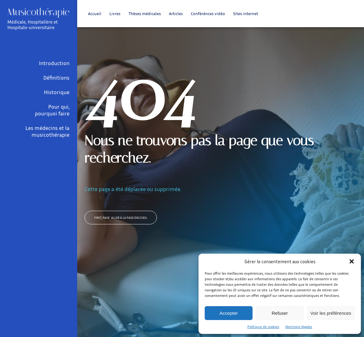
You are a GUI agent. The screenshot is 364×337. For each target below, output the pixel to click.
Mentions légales (298, 326)
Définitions (56, 77)
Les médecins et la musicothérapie (47, 131)
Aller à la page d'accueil (120, 217)
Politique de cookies (263, 326)
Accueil (94, 13)
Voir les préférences (330, 313)
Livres (114, 13)
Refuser (280, 313)
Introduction (54, 63)
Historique (56, 92)
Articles (176, 13)
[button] (352, 261)
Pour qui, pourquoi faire (52, 110)
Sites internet (245, 13)
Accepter (229, 313)
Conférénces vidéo (208, 13)
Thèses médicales (144, 13)
